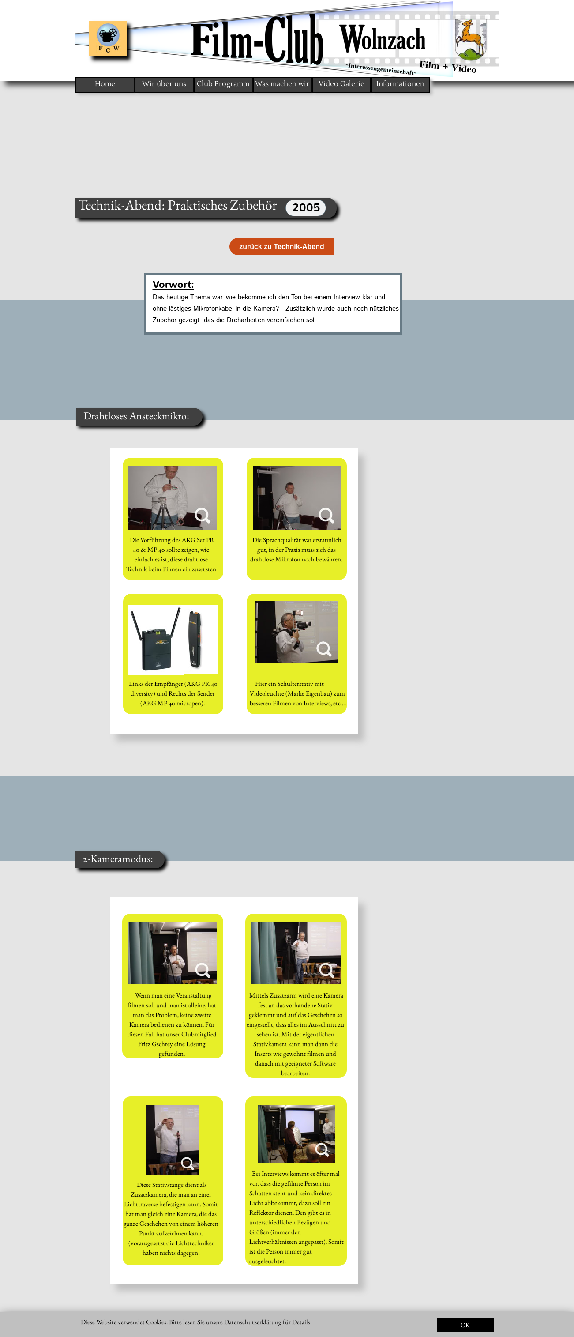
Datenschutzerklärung (252, 1322)
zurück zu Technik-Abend (281, 246)
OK (465, 1325)
